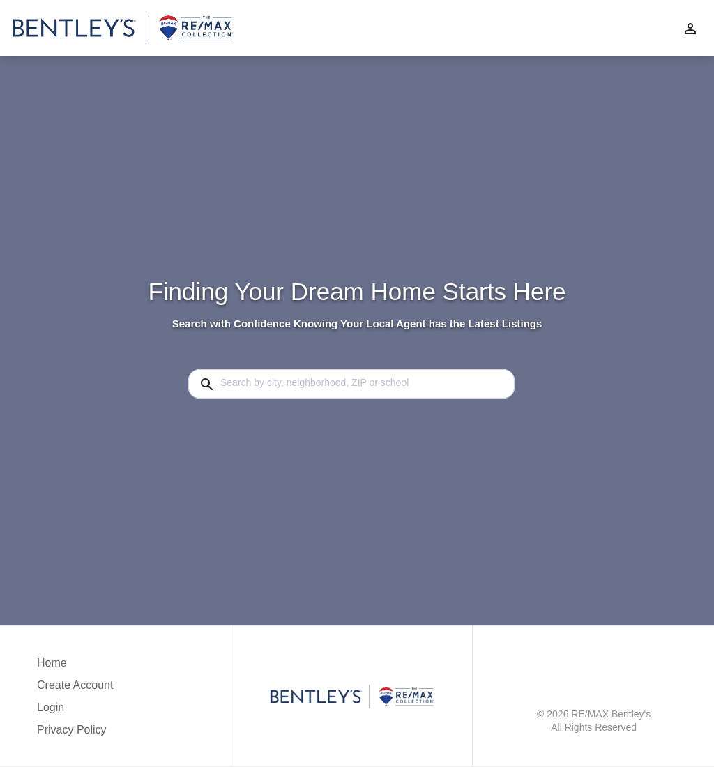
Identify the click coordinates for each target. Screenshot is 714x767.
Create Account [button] (75, 685)
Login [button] (50, 707)
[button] (75, 711)
